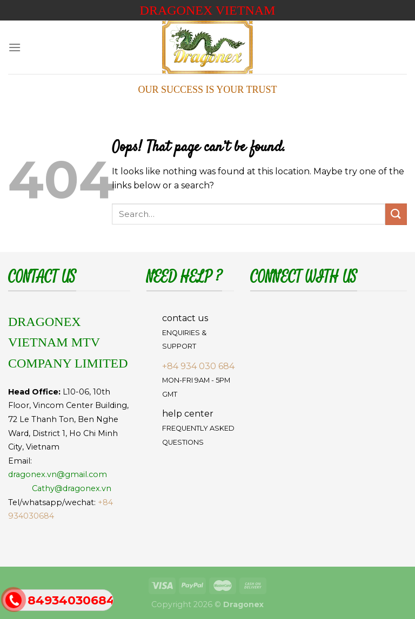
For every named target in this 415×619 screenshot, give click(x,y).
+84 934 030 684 (198, 366)
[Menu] (14, 47)
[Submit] (396, 214)
